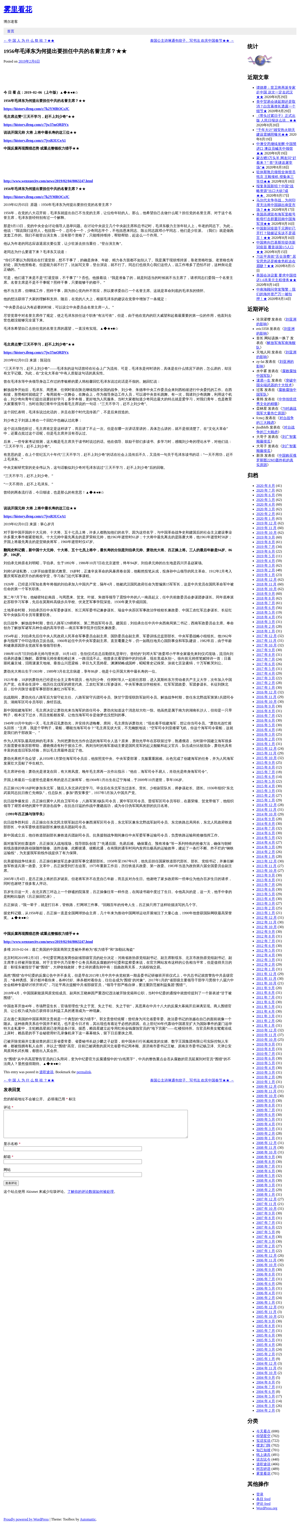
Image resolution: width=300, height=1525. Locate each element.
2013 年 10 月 (266, 870)
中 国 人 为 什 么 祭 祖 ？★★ (29, 40)
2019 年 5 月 (265, 556)
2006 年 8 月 (265, 1274)
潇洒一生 (263, 380)
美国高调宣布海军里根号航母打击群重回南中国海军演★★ (276, 219)
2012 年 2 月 (265, 964)
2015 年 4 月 (265, 786)
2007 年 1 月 (265, 1251)
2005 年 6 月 (265, 1335)
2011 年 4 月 (265, 1011)
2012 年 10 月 (266, 927)
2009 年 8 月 (265, 1105)
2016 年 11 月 (266, 697)
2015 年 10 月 (266, 758)
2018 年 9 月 (265, 594)
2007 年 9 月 (265, 1213)
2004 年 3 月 (265, 1406)
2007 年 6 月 (265, 1227)
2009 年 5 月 (265, 1119)
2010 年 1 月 (265, 1082)
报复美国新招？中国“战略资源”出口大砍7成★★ (275, 190)
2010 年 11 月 (266, 1035)
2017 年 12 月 (266, 636)
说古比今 (263, 1459)
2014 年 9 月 (265, 819)
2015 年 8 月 (265, 767)
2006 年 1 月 (265, 1302)
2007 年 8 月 (265, 1218)
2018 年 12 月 (266, 579)
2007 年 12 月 (266, 1199)
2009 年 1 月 (265, 1138)
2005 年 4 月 (265, 1345)
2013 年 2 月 (265, 908)
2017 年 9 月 (265, 650)
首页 (10, 31)
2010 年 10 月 (266, 1039)
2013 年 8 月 (265, 880)
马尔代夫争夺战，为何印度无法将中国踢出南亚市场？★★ (276, 204)
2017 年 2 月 (265, 683)
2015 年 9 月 (265, 763)
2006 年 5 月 (265, 1288)
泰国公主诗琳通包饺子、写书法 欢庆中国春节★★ (192, 40)
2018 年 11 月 (266, 584)
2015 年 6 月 (265, 777)
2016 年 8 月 (265, 711)
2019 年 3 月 (265, 565)
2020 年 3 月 (265, 509)
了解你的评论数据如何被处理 (90, 1197)
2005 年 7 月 (265, 1331)
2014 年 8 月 (265, 824)
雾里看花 (18, 9)
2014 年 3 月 (265, 847)
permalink (84, 1072)
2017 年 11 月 (266, 640)
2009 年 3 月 (265, 1129)
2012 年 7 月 (265, 941)
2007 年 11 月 (266, 1204)
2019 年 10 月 (266, 532)
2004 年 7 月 (265, 1387)
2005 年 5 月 (265, 1340)
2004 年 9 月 (265, 1377)
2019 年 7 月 (265, 547)
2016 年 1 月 (265, 744)
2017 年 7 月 (265, 659)
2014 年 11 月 (266, 809)
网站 (7, 1175)
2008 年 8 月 (265, 1162)
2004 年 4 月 (265, 1401)
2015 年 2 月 (265, 795)
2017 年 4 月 (265, 673)
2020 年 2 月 (265, 514)
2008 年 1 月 (265, 1194)
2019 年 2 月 (265, 570)
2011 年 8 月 (265, 993)
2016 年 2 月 (265, 739)
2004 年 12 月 (266, 1363)
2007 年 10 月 (266, 1208)
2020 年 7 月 (265, 490)
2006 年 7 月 (265, 1279)
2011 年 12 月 (266, 974)
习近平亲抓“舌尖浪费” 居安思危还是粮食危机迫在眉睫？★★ (276, 261)
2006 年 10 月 (266, 1265)
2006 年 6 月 (265, 1284)
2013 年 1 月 (265, 913)
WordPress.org (266, 1508)
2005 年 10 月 (266, 1316)
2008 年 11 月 (266, 1147)
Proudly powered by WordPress (26, 1519)
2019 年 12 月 (266, 523)
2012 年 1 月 (265, 969)
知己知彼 (263, 1450)
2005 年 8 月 (265, 1326)
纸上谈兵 (263, 1455)
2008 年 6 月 (265, 1171)
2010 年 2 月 (265, 1077)
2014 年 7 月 (265, 828)
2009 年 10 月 (266, 1096)
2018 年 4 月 (265, 617)
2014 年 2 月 (265, 852)
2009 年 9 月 (265, 1101)
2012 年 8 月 (265, 936)
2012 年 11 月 (266, 922)
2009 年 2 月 (265, 1133)
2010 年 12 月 (266, 1030)
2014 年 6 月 (265, 833)
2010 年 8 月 (265, 1049)
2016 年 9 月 (265, 706)
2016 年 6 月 (265, 720)
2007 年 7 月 (265, 1223)
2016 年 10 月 (266, 701)
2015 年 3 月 (265, 791)
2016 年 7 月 (265, 716)
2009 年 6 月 (265, 1115)
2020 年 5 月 (265, 500)
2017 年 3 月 (265, 678)
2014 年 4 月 (265, 842)
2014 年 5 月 (265, 838)
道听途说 (46, 1072)
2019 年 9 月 (265, 537)
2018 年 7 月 (265, 603)
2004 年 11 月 (266, 1368)
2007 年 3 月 (265, 1241)
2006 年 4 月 (265, 1293)
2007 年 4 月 (265, 1237)
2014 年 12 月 (266, 805)
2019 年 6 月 (265, 551)
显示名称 (12, 1149)
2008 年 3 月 (265, 1185)
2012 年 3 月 (265, 960)
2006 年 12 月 (266, 1255)
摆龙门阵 (263, 1445)
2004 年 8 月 (265, 1382)
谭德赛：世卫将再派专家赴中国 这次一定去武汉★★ (276, 92)
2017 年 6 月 (265, 664)
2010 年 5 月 (265, 1063)
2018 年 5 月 (265, 612)
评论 (8, 1107)
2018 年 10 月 (266, 589)
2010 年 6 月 (265, 1058)
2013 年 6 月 (265, 889)
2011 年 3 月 (265, 1016)
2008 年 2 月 (265, 1190)
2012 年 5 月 (265, 950)
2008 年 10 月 (266, 1152)
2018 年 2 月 (265, 626)
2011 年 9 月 (265, 988)
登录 (259, 1494)
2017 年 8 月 (265, 655)
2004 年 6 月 (265, 1392)
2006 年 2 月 (265, 1298)
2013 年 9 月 (265, 875)
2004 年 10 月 (266, 1373)
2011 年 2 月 (265, 1021)
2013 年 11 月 (266, 866)
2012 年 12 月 (266, 917)
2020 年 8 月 (265, 486)
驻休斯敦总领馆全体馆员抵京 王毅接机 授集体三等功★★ (276, 176)
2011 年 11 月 (266, 978)
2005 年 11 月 (266, 1312)
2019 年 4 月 (265, 561)
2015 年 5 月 (265, 781)
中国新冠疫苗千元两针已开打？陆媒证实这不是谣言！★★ (276, 233)
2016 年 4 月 (265, 730)
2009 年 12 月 (266, 1086)
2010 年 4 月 (265, 1068)
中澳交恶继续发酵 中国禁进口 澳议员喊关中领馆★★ (276, 148)
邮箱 (8, 1162)
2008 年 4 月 (265, 1180)
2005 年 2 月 (265, 1354)
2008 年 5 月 (265, 1176)
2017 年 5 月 (265, 669)
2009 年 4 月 (265, 1124)
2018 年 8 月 (265, 598)
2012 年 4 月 (265, 955)
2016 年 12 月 (266, 692)
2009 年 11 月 (266, 1091)
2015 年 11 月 (266, 753)
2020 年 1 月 (265, 518)
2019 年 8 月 (265, 542)
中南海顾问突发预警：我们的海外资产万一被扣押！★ (276, 294)
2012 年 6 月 (265, 946)
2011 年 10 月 (266, 983)
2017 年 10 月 (266, 645)
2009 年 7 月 (265, 1110)
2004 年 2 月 (265, 1410)
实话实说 (263, 1441)
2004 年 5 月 (265, 1396)
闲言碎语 (263, 1469)
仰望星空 (263, 1436)
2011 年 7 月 (265, 997)
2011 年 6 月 (265, 1002)
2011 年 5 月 (265, 1007)
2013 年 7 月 (265, 885)
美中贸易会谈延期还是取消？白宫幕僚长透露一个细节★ (276, 106)
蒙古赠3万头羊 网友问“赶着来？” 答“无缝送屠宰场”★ (276, 162)
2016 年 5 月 (265, 725)
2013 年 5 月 (265, 894)
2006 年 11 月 (266, 1260)
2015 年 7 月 (265, 772)
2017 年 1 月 (265, 687)
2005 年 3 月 (265, 1349)
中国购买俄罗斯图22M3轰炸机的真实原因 (276, 460)
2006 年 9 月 (265, 1270)
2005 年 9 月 (265, 1321)
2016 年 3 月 (265, 734)
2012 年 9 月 (265, 932)
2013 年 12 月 (266, 861)
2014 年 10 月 (266, 814)
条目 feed (263, 1499)
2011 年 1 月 (265, 1025)
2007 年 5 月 (265, 1232)
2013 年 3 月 (265, 903)
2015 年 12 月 (266, 748)
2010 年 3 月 (265, 1072)
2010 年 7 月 (265, 1054)
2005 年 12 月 (266, 1307)
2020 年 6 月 (265, 495)
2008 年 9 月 (265, 1157)
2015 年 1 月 (265, 800)
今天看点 (263, 1431)
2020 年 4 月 (265, 504)
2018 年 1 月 (265, 631)
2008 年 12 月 (266, 1143)
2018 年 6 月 (265, 608)
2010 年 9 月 (265, 1044)
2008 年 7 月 (265, 1166)
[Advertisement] (119, 76)
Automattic (88, 1519)
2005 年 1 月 (265, 1359)
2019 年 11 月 (266, 528)
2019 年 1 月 (265, 575)
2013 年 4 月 (265, 899)
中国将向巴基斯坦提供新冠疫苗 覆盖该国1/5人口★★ (276, 247)
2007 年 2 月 (265, 1246)
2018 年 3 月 (265, 622)
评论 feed (263, 1504)
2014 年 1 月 (265, 856)
